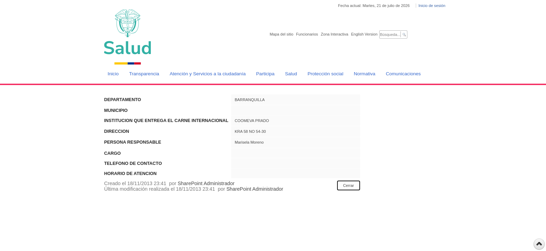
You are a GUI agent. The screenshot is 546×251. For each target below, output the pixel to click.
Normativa (364, 73)
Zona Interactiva (334, 34)
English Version (364, 34)
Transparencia (144, 73)
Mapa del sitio (281, 34)
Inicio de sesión (432, 5)
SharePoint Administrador (206, 183)
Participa (265, 73)
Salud (291, 73)
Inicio (113, 73)
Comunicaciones (403, 73)
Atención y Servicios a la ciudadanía (207, 73)
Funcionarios (307, 34)
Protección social (325, 73)
